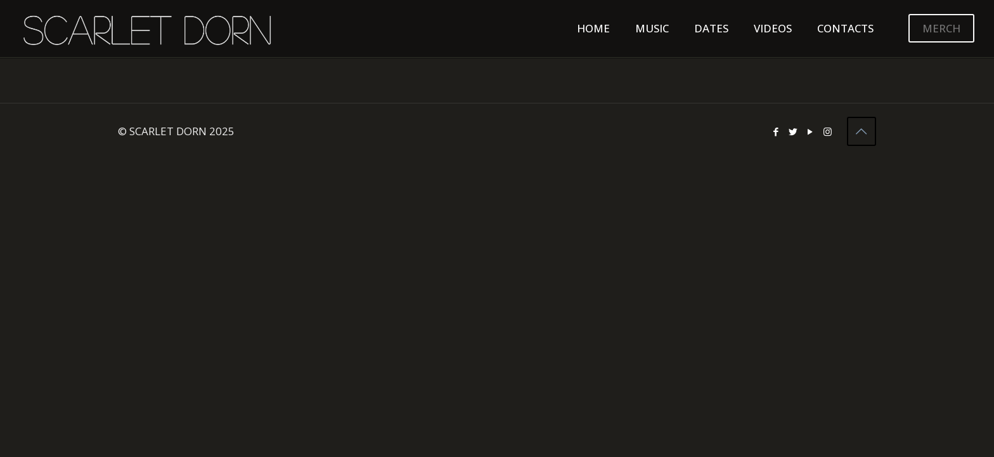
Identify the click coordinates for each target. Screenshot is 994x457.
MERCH (941, 28)
